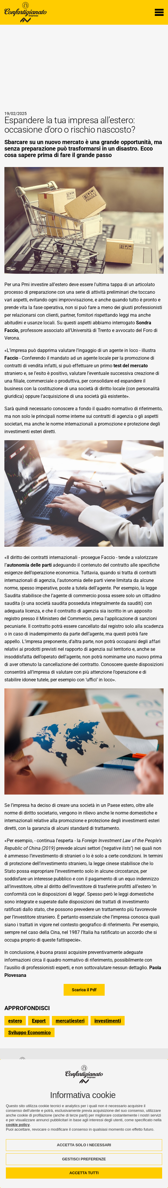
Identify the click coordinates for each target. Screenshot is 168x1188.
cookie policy (18, 1124)
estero (15, 1021)
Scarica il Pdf (84, 989)
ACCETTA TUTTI (84, 1173)
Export (39, 1021)
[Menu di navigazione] (159, 12)
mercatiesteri (70, 1021)
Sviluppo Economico (29, 1032)
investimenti (107, 1021)
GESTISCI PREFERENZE (84, 1159)
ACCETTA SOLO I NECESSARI (84, 1145)
